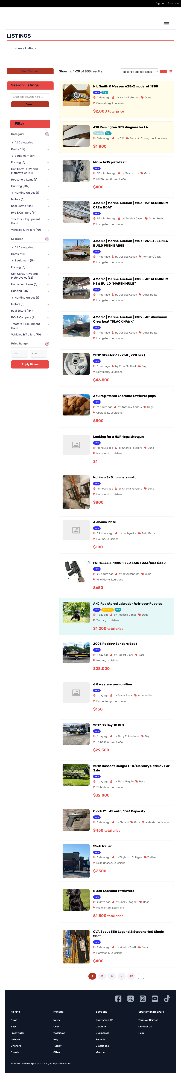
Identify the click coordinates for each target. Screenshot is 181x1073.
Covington (147, 138)
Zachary (101, 620)
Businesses (102, 1033)
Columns (101, 1026)
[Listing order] (139, 71)
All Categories (24, 142)
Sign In (160, 3)
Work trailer (102, 846)
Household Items (24, 179)
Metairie (150, 822)
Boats (18, 149)
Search (30, 104)
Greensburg (103, 103)
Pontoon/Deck (151, 257)
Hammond (102, 453)
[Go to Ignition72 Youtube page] (155, 998)
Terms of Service (148, 1020)
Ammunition (145, 695)
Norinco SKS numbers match (116, 477)
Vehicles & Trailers (26, 230)
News (14, 1020)
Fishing (18, 162)
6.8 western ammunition (112, 684)
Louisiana (118, 103)
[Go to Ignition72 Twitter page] (130, 998)
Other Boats (156, 218)
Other (56, 1052)
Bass (142, 655)
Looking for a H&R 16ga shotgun (118, 437)
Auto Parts (148, 533)
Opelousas (102, 413)
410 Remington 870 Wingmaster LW (120, 127)
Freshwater (17, 1033)
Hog (55, 1039)
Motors (17, 199)
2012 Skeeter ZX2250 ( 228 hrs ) (119, 355)
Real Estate (22, 206)
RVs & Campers (23, 212)
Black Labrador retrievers (113, 891)
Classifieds (102, 1046)
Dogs (150, 407)
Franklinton (103, 908)
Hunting (20, 186)
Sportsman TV (104, 1020)
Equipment (24, 156)
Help (141, 1033)
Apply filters (30, 364)
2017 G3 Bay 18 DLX (108, 725)
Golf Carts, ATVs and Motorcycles (24, 171)
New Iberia (102, 372)
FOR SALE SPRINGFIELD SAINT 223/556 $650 (129, 563)
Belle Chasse (104, 863)
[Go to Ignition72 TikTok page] (167, 998)
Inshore (15, 1039)
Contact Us (145, 1026)
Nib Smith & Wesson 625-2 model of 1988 (125, 86)
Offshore (16, 1046)
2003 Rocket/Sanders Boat (115, 644)
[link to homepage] (27, 23)
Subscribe (173, 3)
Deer (56, 1026)
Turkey (57, 1046)
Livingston (102, 224)
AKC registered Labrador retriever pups (124, 396)
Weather (101, 1052)
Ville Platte (103, 580)
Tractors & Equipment (25, 221)
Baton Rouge (104, 179)
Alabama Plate (104, 522)
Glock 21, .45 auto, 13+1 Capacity (119, 811)
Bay (144, 366)
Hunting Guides (27, 192)
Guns (148, 97)
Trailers (152, 857)
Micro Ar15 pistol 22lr (110, 162)
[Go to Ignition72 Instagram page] (143, 998)
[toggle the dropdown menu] (166, 24)
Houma (100, 539)
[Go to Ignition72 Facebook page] (118, 998)
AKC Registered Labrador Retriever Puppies (127, 604)
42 (131, 976)
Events (15, 1052)
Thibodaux (102, 742)
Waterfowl (59, 1033)
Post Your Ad (30, 71)
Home (18, 48)
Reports (100, 1039)
